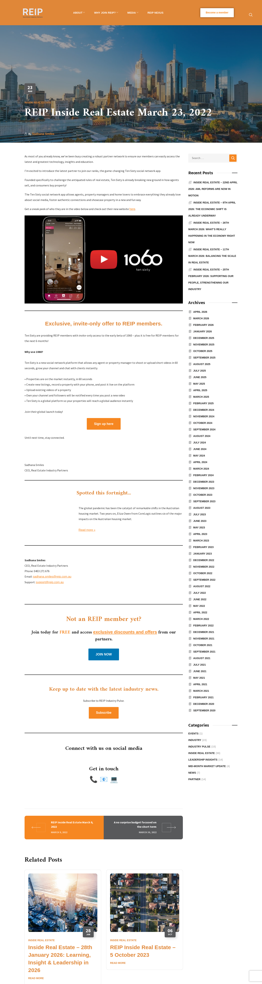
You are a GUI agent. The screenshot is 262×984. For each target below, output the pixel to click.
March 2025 (201, 396)
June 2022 (199, 599)
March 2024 (201, 468)
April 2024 (200, 462)
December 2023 (203, 481)
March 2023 (201, 540)
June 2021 (199, 671)
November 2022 (203, 566)
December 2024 (203, 409)
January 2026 (202, 331)
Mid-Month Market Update (209, 766)
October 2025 (202, 351)
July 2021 (199, 664)
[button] (217, 12)
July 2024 (199, 442)
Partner (197, 779)
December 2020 (203, 703)
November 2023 (203, 488)
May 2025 (199, 383)
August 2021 (201, 658)
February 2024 (203, 475)
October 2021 (202, 645)
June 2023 (199, 520)
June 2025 (199, 377)
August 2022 (201, 586)
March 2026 (201, 318)
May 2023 (199, 527)
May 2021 (199, 677)
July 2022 (199, 592)
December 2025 (203, 338)
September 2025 (204, 357)
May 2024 (199, 455)
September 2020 (204, 710)
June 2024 (199, 449)
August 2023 (201, 507)
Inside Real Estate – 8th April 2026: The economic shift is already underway (212, 209)
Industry (197, 740)
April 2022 (200, 612)
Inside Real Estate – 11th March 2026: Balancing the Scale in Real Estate (212, 256)
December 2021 (203, 632)
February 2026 (203, 324)
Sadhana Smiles (43, 133)
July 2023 (199, 514)
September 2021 (204, 651)
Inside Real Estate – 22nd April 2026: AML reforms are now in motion (212, 189)
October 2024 (202, 422)
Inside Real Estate (38, 102)
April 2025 (200, 390)
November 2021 (203, 638)
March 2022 (201, 619)
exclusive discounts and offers (125, 631)
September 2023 (204, 501)
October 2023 (202, 494)
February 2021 (203, 697)
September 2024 (204, 429)
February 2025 (203, 403)
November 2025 (203, 344)
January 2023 (202, 553)
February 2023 (203, 547)
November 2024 (203, 416)
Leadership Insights (205, 759)
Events (195, 733)
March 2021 (201, 690)
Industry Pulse (202, 746)
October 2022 (202, 573)
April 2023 (200, 534)
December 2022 (203, 560)
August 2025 (201, 364)
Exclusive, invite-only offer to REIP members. (103, 324)
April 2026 (200, 311)
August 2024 (201, 436)
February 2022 (203, 625)
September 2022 (204, 579)
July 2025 (199, 370)
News (194, 772)
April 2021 (200, 684)
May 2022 (199, 605)
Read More (36, 978)
